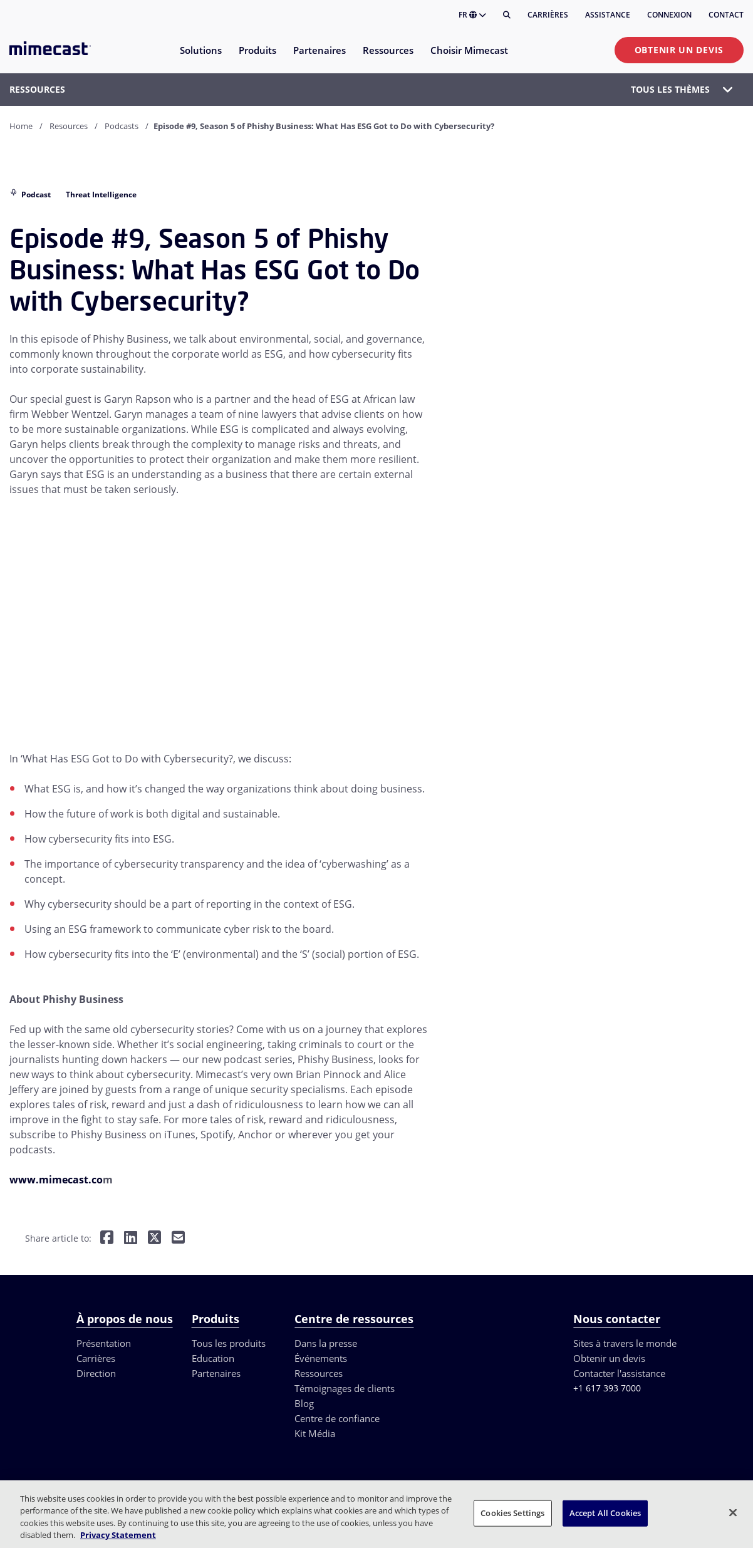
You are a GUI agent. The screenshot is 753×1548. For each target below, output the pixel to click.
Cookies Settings (512, 1513)
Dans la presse (325, 1343)
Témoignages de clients (344, 1388)
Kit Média (314, 1433)
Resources (68, 126)
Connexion (669, 14)
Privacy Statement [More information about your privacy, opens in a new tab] (118, 1534)
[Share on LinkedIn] (130, 1239)
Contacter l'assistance (619, 1373)
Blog (304, 1403)
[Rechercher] (507, 15)
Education (213, 1358)
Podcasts (121, 126)
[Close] (733, 1512)
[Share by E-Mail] (178, 1239)
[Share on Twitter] (154, 1239)
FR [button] (472, 14)
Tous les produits (229, 1343)
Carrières (547, 14)
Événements (320, 1358)
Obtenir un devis (679, 50)
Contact (726, 14)
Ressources (318, 1373)
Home (21, 126)
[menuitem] (200, 58)
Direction (96, 1373)
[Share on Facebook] (106, 1239)
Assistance (607, 14)
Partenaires (216, 1373)
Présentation (103, 1343)
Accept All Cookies (605, 1513)
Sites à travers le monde (625, 1343)
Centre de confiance (337, 1418)
